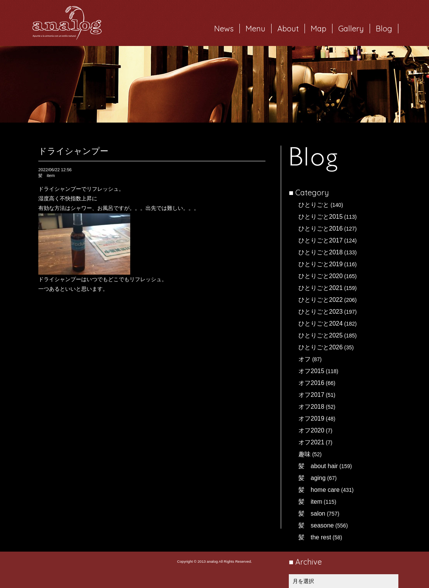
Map (318, 28)
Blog (384, 28)
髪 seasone (316, 525)
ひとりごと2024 (320, 323)
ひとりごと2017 (320, 240)
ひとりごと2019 (320, 264)
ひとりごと (313, 204)
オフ (304, 359)
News (224, 28)
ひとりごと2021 (320, 288)
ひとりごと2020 (320, 276)
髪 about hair (318, 466)
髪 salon (311, 513)
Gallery (351, 28)
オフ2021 (311, 442)
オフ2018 (311, 406)
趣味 (304, 454)
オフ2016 (311, 383)
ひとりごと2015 (320, 216)
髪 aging (312, 478)
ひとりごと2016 (320, 228)
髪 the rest (314, 537)
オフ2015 (311, 371)
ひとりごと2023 (320, 311)
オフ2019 (311, 418)
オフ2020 (311, 430)
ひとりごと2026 (320, 347)
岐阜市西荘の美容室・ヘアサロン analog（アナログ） (67, 23)
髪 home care (319, 489)
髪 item (310, 501)
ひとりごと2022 (320, 299)
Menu (255, 28)
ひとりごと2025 (320, 335)
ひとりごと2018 (320, 252)
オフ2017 (311, 394)
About (288, 28)
